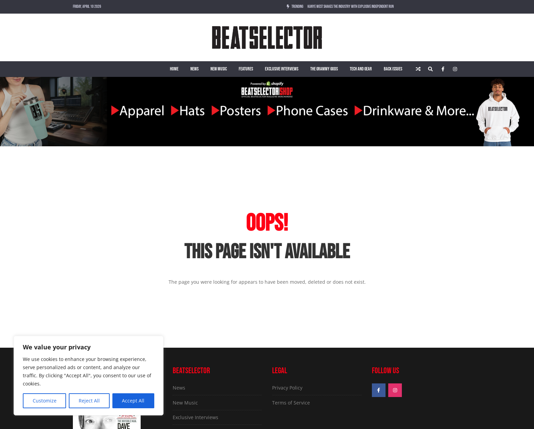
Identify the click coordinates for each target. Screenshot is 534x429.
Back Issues (393, 69)
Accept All (133, 400)
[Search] (430, 69)
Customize (45, 400)
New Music (218, 69)
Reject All (89, 400)
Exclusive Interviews (281, 69)
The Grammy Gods (324, 69)
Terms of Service (291, 402)
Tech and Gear (361, 69)
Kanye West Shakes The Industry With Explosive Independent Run (351, 6)
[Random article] (418, 69)
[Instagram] (455, 69)
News (194, 69)
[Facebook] (443, 69)
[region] (88, 375)
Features (246, 69)
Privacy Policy (287, 387)
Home (174, 69)
